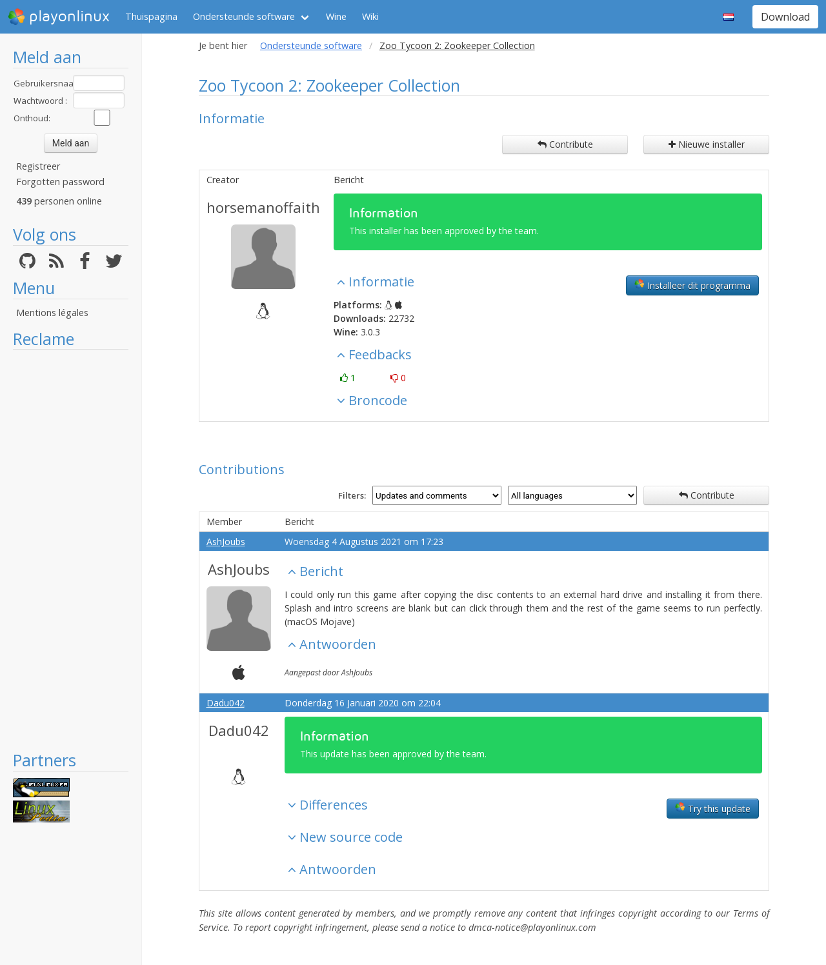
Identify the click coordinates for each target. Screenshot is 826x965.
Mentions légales (52, 312)
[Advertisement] (70, 549)
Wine (336, 16)
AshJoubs (225, 541)
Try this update (712, 808)
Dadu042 (225, 703)
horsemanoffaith (263, 207)
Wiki (370, 16)
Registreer (38, 166)
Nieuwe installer (707, 144)
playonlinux (59, 17)
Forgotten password (60, 181)
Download (785, 17)
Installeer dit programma (692, 285)
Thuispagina (151, 16)
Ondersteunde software (244, 16)
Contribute (565, 144)
